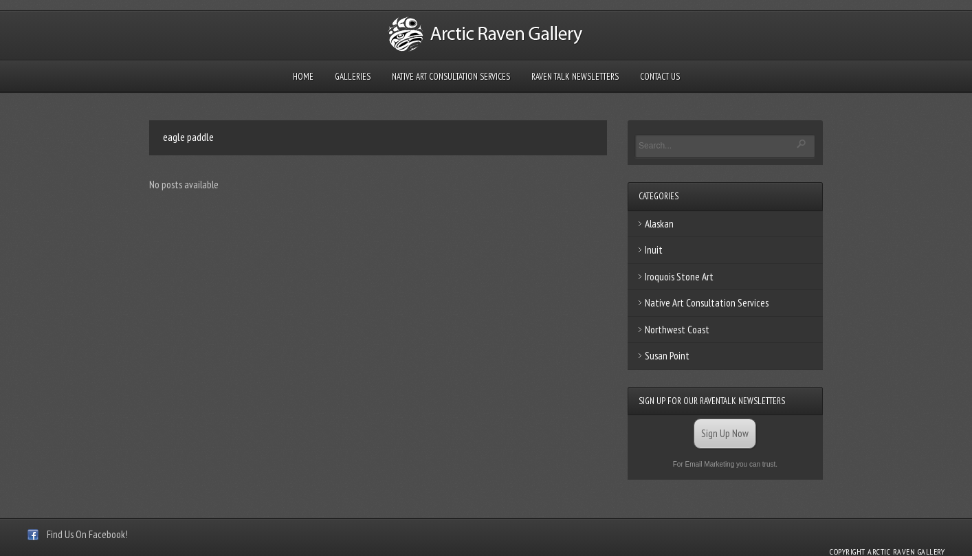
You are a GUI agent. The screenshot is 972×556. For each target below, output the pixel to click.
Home (303, 76)
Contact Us (660, 76)
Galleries (353, 76)
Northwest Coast (677, 329)
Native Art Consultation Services (451, 76)
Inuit (654, 249)
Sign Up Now (725, 433)
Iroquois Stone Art (679, 276)
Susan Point (667, 355)
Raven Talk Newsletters (575, 76)
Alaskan (659, 223)
